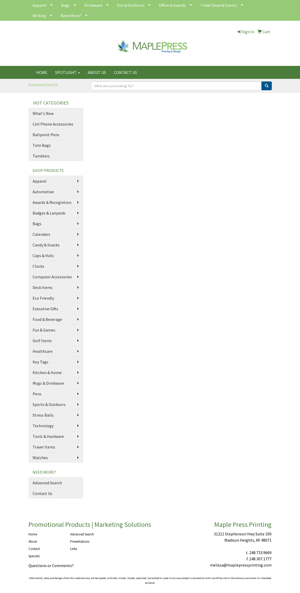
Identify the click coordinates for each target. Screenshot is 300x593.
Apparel (40, 5)
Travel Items (44, 447)
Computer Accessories (52, 276)
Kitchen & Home (47, 372)
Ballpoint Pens (46, 134)
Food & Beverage (47, 319)
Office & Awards (172, 5)
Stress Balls (43, 415)
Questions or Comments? (51, 565)
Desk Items (43, 287)
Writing (39, 15)
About (32, 541)
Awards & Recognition (52, 202)
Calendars (41, 234)
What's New (43, 113)
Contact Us (42, 493)
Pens (37, 393)
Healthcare (43, 351)
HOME (41, 72)
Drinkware (93, 5)
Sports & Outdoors (49, 404)
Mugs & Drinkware (48, 383)
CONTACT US (125, 72)
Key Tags (40, 361)
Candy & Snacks (46, 244)
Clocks (38, 266)
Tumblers (41, 155)
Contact (34, 549)
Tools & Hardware (48, 436)
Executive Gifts (45, 308)
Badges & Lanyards (49, 213)
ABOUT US (97, 72)
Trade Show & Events (218, 5)
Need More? (71, 15)
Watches (40, 457)
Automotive (43, 191)
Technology (43, 425)
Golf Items (42, 340)
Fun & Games (44, 330)
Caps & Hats (43, 255)
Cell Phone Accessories (53, 124)
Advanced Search (43, 84)
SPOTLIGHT (67, 72)
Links (73, 549)
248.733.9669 (260, 552)
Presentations (79, 541)
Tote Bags (42, 145)
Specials (34, 556)
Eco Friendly (43, 298)
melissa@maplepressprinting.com (241, 565)
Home (32, 534)
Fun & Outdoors (130, 5)
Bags (65, 5)
